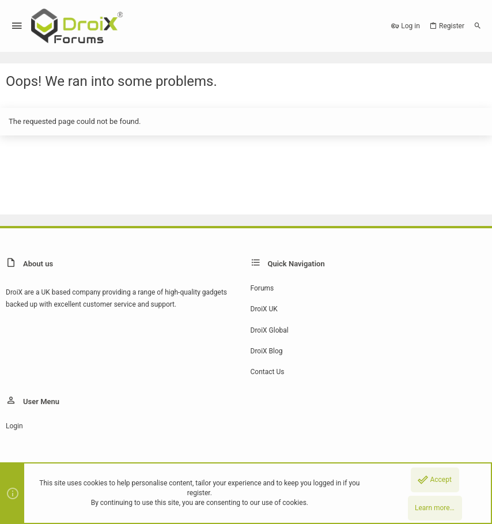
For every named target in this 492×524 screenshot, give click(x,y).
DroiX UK (264, 309)
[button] (17, 26)
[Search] (477, 25)
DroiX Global (270, 330)
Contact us (268, 372)
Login (14, 426)
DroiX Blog (267, 351)
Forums (262, 288)
